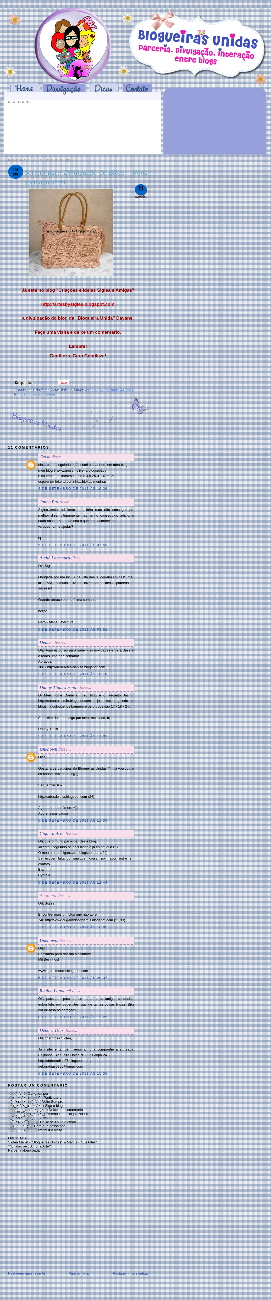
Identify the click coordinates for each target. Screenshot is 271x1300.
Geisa (45, 456)
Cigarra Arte (51, 833)
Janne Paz (49, 501)
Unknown (48, 749)
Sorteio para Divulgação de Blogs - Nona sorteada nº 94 (86, 177)
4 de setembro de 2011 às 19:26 (73, 489)
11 (141, 188)
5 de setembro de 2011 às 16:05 (73, 927)
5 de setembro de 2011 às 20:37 (73, 978)
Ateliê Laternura (55, 557)
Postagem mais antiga (130, 1273)
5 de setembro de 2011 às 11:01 (73, 736)
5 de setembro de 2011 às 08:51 (73, 629)
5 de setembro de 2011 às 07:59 (73, 545)
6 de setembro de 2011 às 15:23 (73, 1017)
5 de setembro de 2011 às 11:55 (73, 820)
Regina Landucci (55, 990)
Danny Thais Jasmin (59, 687)
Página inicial (79, 1273)
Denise (46, 642)
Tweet (42, 382)
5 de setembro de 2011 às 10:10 (73, 674)
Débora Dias (51, 1030)
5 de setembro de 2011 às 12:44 (73, 882)
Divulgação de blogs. (40, 394)
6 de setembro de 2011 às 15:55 (73, 1073)
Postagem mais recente (26, 1273)
